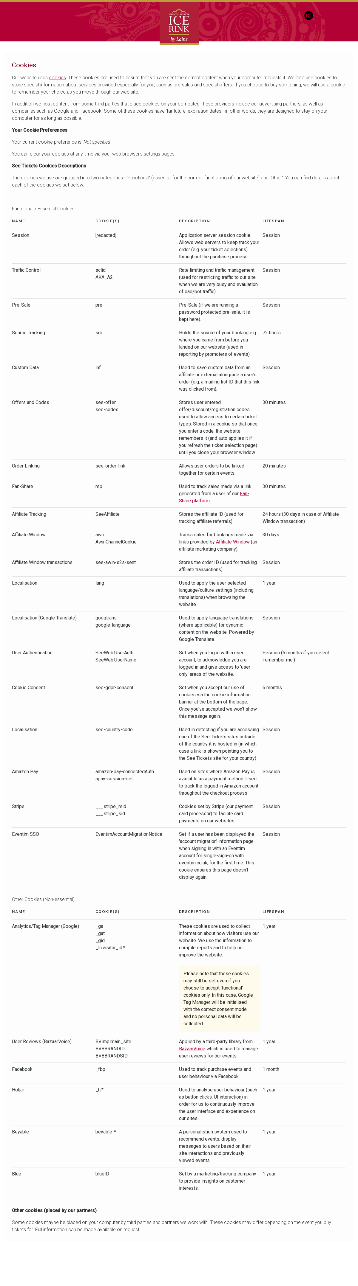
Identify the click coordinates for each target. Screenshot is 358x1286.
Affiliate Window (233, 542)
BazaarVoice (192, 1049)
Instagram (308, 15)
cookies (57, 77)
